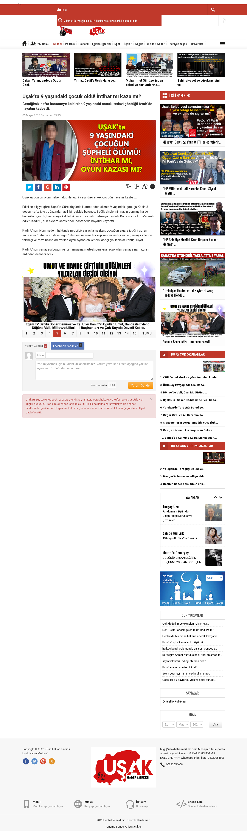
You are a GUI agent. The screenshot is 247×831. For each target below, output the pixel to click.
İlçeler (128, 43)
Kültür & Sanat (155, 43)
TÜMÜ (147, 333)
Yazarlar (43, 43)
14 (127, 333)
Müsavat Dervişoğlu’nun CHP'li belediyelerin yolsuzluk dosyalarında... (101, 20)
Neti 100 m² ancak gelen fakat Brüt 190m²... (189, 629)
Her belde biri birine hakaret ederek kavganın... (190, 636)
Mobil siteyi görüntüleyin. (48, 804)
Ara (215, 724)
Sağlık (139, 43)
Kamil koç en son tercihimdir (179, 667)
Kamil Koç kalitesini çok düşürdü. (183, 642)
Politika (70, 43)
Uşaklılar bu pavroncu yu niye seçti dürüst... (189, 679)
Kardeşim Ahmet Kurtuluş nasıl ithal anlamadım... (192, 654)
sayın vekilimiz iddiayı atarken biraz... (185, 661)
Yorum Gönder (36, 346)
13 (119, 333)
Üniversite (197, 43)
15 (135, 333)
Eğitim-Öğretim (101, 43)
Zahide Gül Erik (173, 533)
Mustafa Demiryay (176, 552)
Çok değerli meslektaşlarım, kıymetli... (185, 623)
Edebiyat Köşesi (177, 43)
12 (111, 333)
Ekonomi (83, 43)
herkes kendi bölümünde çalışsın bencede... (189, 648)
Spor (117, 43)
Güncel (57, 43)
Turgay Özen (171, 506)
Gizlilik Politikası (176, 701)
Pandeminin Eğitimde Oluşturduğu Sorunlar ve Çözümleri (177, 516)
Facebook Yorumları (67, 345)
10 (96, 333)
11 (104, 333)
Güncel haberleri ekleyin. (203, 804)
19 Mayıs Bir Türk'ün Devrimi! (180, 538)
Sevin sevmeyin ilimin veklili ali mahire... (186, 673)
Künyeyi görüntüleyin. (97, 804)
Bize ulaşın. (143, 804)
